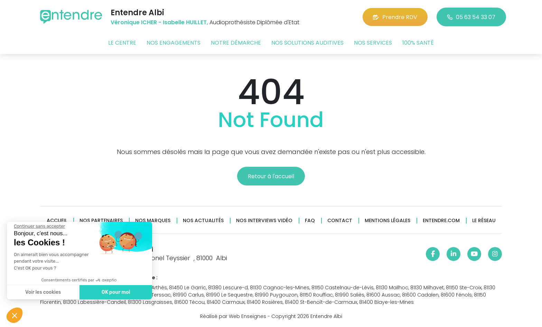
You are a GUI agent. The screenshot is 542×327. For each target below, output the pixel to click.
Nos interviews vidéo (264, 221)
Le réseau (484, 221)
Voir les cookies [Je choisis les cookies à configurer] (43, 292)
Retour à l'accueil (271, 176)
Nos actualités (203, 221)
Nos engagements (173, 43)
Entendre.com (441, 221)
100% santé (418, 43)
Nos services (373, 43)
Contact (339, 221)
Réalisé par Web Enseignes (233, 316)
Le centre (122, 43)
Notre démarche (236, 43)
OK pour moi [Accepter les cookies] (116, 292)
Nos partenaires (101, 221)
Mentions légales (387, 221)
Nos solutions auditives (307, 43)
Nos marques (152, 221)
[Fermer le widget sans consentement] (39, 226)
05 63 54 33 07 (471, 17)
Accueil (57, 221)
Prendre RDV (395, 17)
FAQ (310, 221)
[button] (14, 315)
